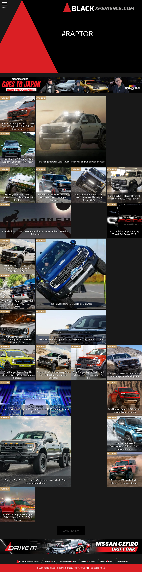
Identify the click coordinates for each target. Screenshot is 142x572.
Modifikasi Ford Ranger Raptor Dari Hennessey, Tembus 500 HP (71, 339)
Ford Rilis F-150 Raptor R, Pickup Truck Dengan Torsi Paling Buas (124, 375)
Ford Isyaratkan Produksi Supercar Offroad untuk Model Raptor (17, 197)
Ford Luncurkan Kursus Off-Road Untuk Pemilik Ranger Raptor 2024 (89, 197)
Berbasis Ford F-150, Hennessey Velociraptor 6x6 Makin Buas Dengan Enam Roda (35, 481)
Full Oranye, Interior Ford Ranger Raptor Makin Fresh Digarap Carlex (18, 339)
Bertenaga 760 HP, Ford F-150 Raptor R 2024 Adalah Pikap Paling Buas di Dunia (18, 268)
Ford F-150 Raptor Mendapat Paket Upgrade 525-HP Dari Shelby (18, 517)
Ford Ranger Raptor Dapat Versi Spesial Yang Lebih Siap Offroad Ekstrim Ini (18, 126)
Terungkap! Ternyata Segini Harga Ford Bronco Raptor (124, 481)
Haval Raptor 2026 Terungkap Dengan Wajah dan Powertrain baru (17, 162)
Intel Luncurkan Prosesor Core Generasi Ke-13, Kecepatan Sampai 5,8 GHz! (35, 410)
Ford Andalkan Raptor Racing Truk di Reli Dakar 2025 (124, 232)
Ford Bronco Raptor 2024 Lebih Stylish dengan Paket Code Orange (18, 304)
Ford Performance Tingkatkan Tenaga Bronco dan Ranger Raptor (53, 197)
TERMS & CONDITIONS (95, 568)
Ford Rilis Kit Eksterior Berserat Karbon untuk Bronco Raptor (124, 197)
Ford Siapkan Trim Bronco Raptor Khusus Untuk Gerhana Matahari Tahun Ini (35, 232)
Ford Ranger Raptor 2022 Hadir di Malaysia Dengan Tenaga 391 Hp (89, 375)
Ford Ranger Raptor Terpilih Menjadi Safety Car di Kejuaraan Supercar (18, 375)
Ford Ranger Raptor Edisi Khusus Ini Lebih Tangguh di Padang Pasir (71, 161)
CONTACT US (79, 568)
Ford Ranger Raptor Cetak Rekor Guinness (71, 303)
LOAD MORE (71, 530)
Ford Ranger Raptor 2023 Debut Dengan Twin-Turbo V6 (124, 410)
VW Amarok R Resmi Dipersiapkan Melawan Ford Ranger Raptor (124, 446)
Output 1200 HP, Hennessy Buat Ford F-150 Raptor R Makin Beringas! (53, 375)
